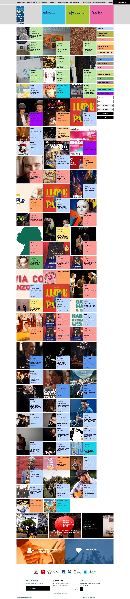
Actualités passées (99, 2)
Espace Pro (122, 2)
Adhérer (53, 2)
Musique (100, 28)
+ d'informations (31, 588)
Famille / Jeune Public (104, 90)
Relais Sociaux (86, 2)
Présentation (43, 2)
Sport (100, 67)
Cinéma (100, 60)
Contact (110, 2)
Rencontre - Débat (104, 82)
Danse (100, 43)
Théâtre (101, 39)
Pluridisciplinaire (103, 93)
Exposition (101, 71)
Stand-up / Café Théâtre (103, 47)
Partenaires (74, 2)
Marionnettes (102, 56)
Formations (20, 2)
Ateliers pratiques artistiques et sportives (104, 34)
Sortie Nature (102, 78)
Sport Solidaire (32, 2)
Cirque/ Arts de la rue (105, 52)
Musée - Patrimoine (104, 75)
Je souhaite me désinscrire (61, 593)
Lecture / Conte (103, 63)
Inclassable (102, 86)
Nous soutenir (63, 2)
